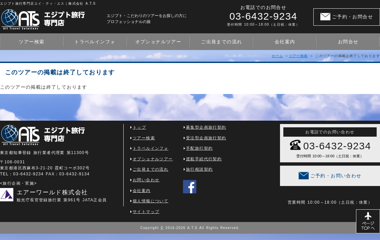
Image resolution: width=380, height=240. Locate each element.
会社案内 (285, 41)
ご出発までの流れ (221, 41)
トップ (139, 127)
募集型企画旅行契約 (206, 127)
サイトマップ (146, 211)
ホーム (277, 56)
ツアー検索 (31, 41)
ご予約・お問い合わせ (336, 175)
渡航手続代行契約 (204, 159)
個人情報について (150, 201)
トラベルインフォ (94, 41)
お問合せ (348, 41)
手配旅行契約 (199, 148)
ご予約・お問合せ (352, 16)
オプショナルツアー (158, 41)
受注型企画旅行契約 (206, 138)
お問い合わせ (146, 180)
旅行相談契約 (199, 169)
